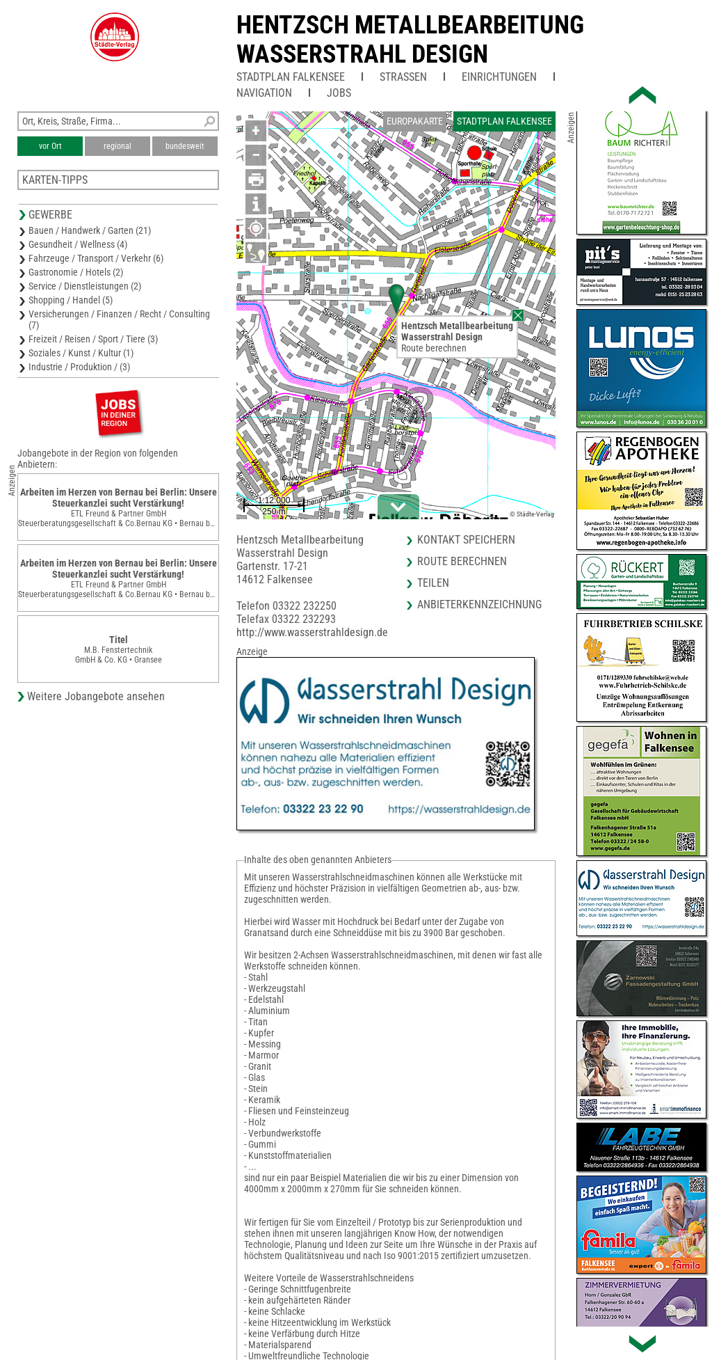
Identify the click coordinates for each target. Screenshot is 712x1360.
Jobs (339, 93)
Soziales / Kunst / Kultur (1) (81, 352)
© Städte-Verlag (532, 514)
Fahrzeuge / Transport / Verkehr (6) (96, 258)
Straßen (403, 77)
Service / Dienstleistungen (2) (85, 286)
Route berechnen (434, 348)
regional (117, 146)
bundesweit (184, 146)
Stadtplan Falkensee (290, 77)
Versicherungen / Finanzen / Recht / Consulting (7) (119, 319)
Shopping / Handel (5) (71, 300)
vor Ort (50, 146)
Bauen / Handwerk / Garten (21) (90, 230)
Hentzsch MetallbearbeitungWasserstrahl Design (410, 39)
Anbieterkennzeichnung (479, 604)
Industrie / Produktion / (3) (79, 366)
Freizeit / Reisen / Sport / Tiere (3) (93, 339)
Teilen (433, 583)
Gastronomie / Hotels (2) (76, 272)
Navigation (264, 93)
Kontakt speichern (466, 539)
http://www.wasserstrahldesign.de (312, 632)
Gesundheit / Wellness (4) (78, 244)
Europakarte (415, 121)
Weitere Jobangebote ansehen (96, 696)
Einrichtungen (499, 77)
